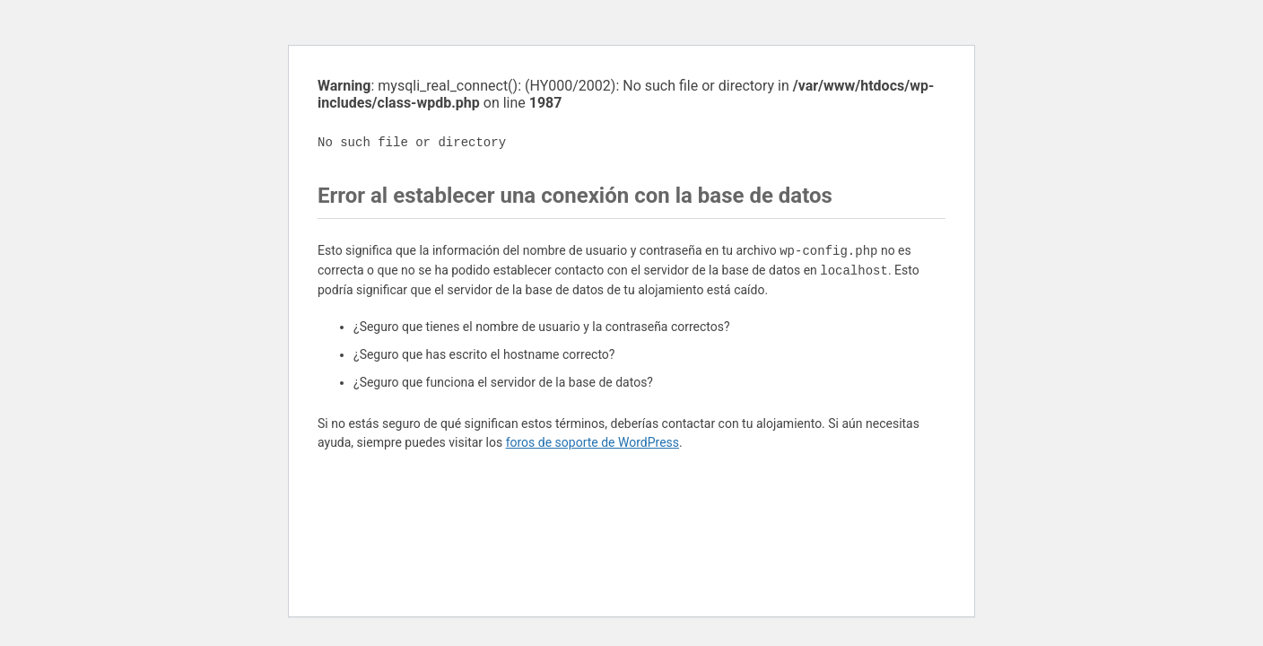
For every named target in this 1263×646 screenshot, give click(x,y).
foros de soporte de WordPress (592, 442)
